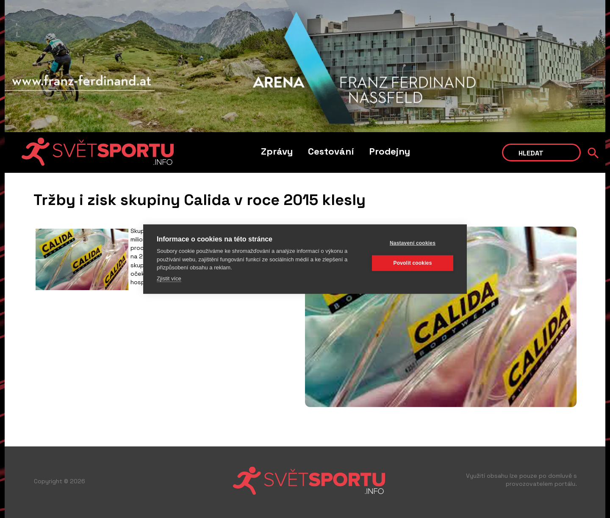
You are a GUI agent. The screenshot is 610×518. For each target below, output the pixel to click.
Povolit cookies (412, 263)
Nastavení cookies (412, 243)
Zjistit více (169, 278)
